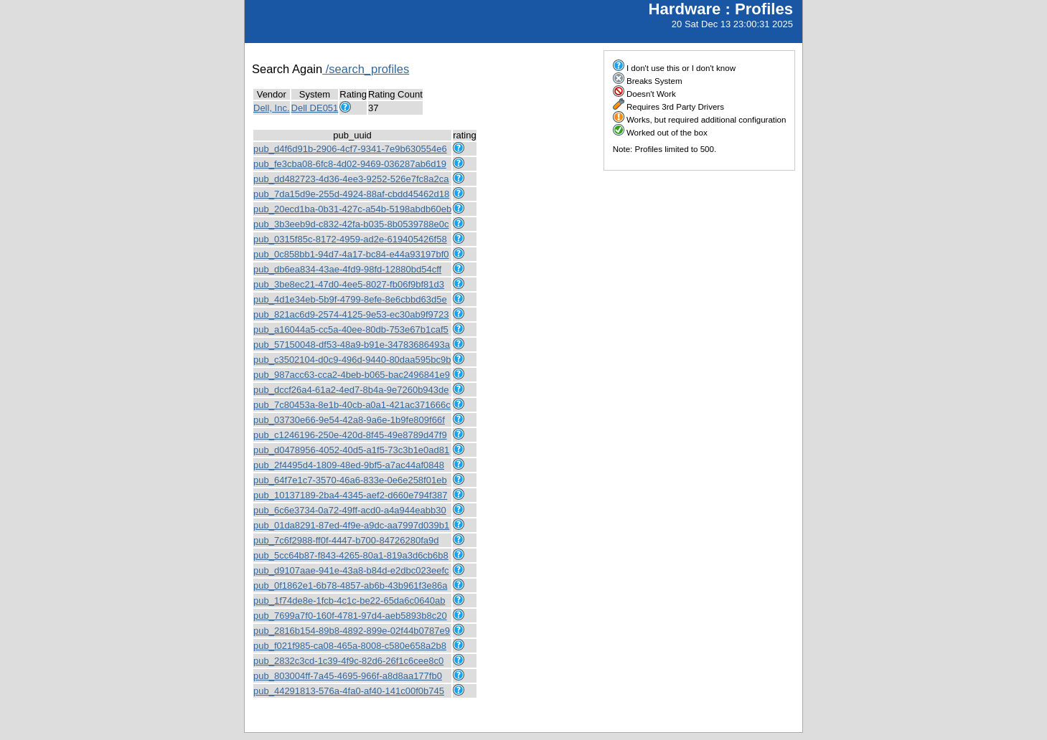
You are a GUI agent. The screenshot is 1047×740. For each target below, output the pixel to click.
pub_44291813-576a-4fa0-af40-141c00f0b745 (348, 691)
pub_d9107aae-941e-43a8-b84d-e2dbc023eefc (351, 570)
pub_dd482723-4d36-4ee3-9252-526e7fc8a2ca (351, 179)
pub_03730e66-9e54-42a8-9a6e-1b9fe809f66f (349, 419)
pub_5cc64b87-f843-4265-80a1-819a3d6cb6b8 (351, 555)
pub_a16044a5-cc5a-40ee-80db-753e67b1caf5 (351, 329)
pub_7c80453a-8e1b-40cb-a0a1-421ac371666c (352, 404)
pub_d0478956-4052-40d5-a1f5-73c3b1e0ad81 (351, 450)
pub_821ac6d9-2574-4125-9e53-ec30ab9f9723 (351, 314)
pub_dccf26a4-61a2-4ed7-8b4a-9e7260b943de (351, 389)
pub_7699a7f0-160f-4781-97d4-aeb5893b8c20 (350, 615)
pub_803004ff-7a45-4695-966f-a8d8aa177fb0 (347, 675)
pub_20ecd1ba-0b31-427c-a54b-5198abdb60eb (352, 209)
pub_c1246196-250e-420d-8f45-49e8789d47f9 (350, 435)
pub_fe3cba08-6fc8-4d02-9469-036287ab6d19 (349, 163)
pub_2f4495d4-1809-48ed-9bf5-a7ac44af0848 (348, 465)
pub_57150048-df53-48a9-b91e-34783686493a (351, 344)
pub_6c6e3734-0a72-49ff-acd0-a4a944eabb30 (349, 510)
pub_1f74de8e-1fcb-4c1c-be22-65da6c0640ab (349, 600)
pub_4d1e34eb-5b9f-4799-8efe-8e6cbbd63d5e (350, 299)
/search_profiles (365, 68)
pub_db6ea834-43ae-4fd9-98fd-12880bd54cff (347, 269)
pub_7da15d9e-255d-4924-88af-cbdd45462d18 (351, 194)
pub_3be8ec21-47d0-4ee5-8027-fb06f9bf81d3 (348, 284)
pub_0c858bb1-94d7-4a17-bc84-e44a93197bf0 (351, 254)
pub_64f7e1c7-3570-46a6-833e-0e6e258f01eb (350, 480)
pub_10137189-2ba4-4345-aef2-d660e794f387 (350, 495)
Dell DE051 (315, 108)
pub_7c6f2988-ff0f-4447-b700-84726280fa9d (346, 540)
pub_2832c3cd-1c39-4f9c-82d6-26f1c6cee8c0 (348, 660)
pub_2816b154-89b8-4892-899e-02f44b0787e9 (351, 630)
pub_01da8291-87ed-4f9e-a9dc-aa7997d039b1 (351, 525)
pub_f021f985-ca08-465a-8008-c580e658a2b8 (349, 645)
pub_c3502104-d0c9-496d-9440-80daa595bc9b (352, 359)
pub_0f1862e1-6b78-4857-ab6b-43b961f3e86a (350, 585)
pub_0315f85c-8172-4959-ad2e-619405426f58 (350, 239)
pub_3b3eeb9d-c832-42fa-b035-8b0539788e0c (351, 224)
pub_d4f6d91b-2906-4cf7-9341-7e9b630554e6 (350, 148)
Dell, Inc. (271, 108)
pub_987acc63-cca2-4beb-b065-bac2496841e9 (351, 374)
